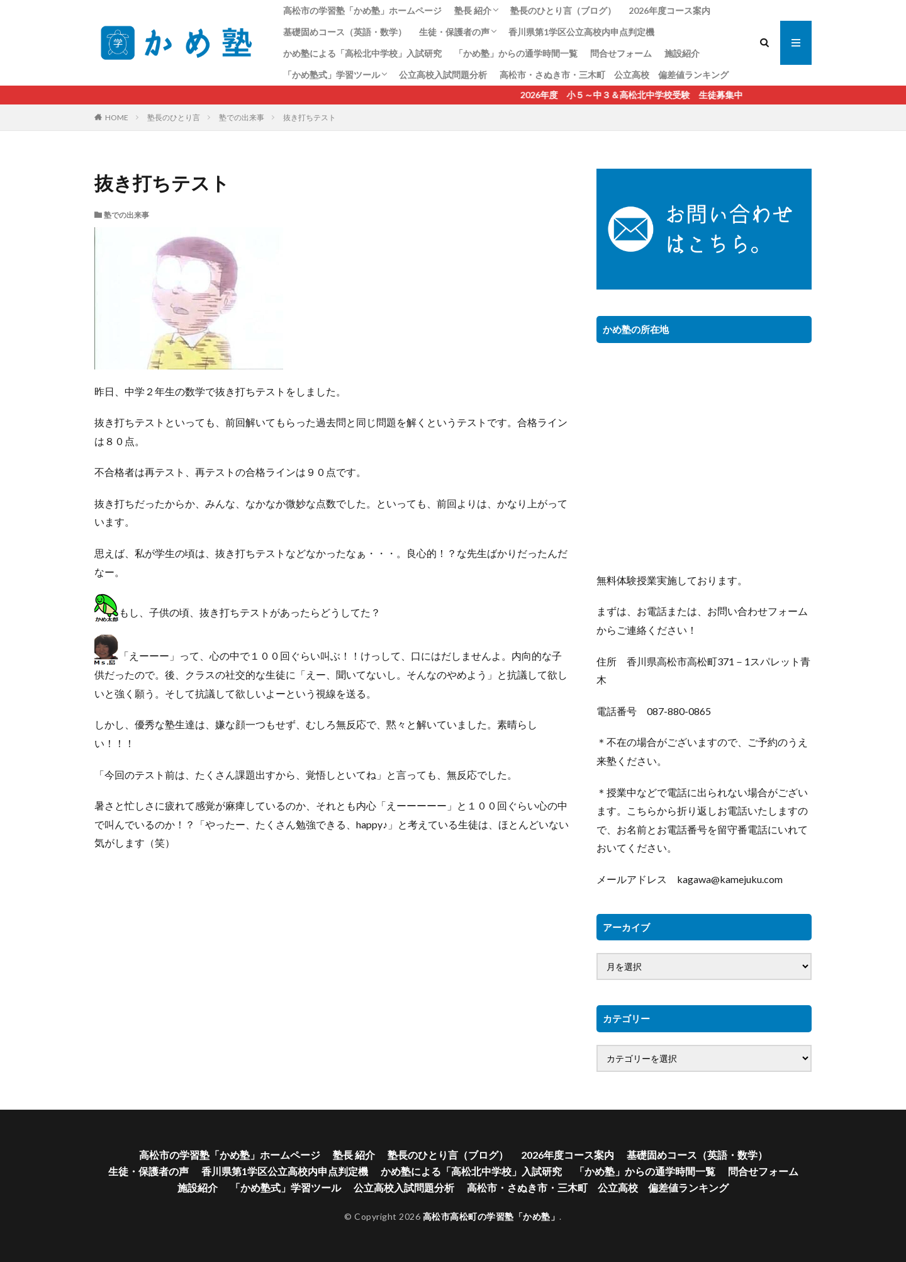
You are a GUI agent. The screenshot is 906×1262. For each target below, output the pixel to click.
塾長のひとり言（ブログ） (563, 10)
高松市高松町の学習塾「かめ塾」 (491, 1216)
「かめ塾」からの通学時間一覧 (516, 53)
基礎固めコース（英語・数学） (344, 31)
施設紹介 (682, 53)
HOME (116, 117)
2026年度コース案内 (669, 10)
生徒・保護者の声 (454, 31)
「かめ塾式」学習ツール (331, 74)
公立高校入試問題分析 (443, 74)
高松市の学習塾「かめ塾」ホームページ (362, 10)
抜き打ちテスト (309, 117)
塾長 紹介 (472, 10)
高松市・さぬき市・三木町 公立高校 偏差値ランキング (614, 74)
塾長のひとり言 (173, 117)
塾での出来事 (241, 117)
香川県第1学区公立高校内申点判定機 (581, 31)
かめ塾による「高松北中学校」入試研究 (362, 53)
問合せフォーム (621, 53)
